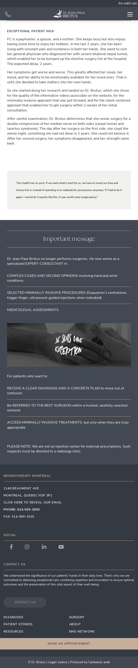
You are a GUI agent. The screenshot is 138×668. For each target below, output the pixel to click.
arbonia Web (100, 662)
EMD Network (82, 631)
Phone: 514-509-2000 (22, 509)
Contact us (25, 602)
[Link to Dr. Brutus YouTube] (61, 547)
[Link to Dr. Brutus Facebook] (11, 547)
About (75, 624)
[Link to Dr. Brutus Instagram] (27, 547)
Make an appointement (69, 644)
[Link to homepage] (69, 13)
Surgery (76, 617)
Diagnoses (13, 617)
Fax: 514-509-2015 (19, 516)
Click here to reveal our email (33, 502)
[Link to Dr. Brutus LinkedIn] (44, 547)
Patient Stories (18, 624)
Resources (13, 631)
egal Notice (59, 662)
